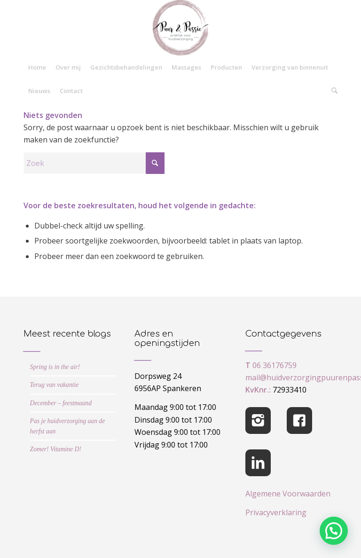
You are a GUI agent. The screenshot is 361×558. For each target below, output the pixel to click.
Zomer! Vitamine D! (55, 449)
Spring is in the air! (55, 366)
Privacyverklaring (275, 512)
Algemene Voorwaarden (287, 493)
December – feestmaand (61, 403)
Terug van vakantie (54, 384)
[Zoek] (332, 90)
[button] (334, 531)
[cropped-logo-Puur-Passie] (180, 27)
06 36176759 (274, 365)
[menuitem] (37, 67)
